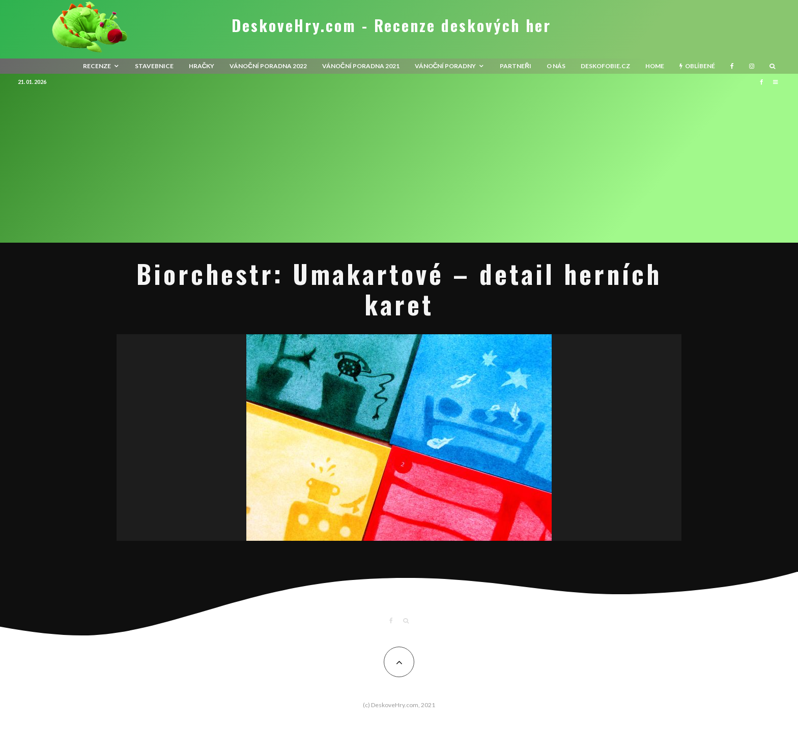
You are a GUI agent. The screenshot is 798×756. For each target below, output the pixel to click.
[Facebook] (732, 66)
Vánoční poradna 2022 (268, 66)
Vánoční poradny (445, 66)
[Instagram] (752, 66)
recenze (97, 66)
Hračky (202, 66)
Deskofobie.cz (605, 66)
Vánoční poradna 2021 (361, 66)
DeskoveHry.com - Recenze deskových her (391, 25)
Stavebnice (154, 66)
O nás (556, 66)
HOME (654, 66)
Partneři (515, 66)
